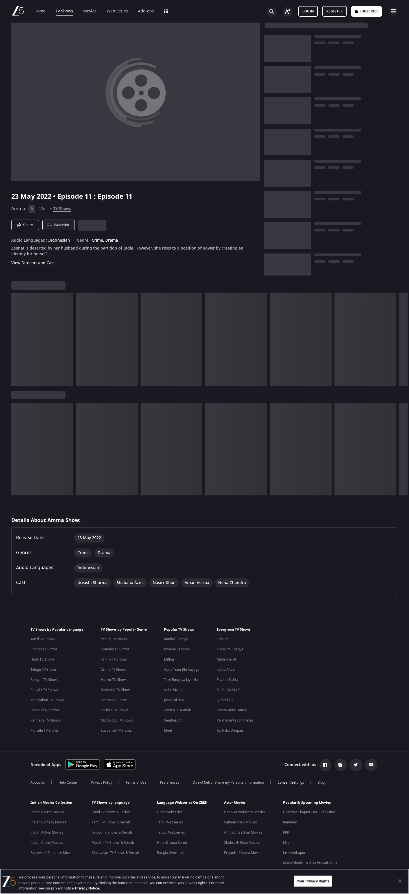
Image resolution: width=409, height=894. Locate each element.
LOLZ (164, 11)
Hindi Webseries (170, 812)
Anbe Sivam (173, 689)
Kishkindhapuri (294, 852)
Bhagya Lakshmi (177, 649)
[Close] (400, 881)
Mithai (169, 659)
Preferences (169, 782)
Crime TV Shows (113, 669)
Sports (186, 11)
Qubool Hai (225, 700)
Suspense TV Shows (116, 730)
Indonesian (59, 240)
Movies (86, 11)
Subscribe (367, 11)
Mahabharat (226, 659)
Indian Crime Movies (46, 842)
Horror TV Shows (114, 679)
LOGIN (308, 11)
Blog (321, 782)
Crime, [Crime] (98, 240)
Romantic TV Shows (116, 689)
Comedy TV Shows (115, 649)
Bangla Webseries (171, 852)
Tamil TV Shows (42, 639)
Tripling (222, 639)
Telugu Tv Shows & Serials (112, 832)
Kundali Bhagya (176, 639)
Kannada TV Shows (45, 720)
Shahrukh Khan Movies (242, 842)
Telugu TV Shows (43, 669)
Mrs (286, 842)
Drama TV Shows (114, 700)
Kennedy (290, 822)
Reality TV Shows (114, 639)
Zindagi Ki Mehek (177, 710)
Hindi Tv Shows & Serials (111, 812)
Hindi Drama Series (172, 842)
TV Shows (62, 209)
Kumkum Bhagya (230, 649)
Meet (168, 730)
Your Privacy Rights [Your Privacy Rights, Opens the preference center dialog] (313, 881)
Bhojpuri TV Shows (45, 710)
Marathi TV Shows (44, 730)
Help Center (67, 782)
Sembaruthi (173, 720)
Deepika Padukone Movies (245, 812)
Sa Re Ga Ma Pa (229, 689)
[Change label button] (288, 12)
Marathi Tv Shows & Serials (113, 842)
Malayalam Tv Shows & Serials (116, 852)
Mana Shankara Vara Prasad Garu (310, 862)
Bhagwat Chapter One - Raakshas (309, 812)
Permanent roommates (235, 720)
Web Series (113, 11)
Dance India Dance (232, 710)
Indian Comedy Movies (48, 822)
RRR (286, 832)
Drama (111, 240)
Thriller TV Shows (114, 710)
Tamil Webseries (170, 822)
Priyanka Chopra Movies (243, 852)
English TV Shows (44, 649)
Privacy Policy (101, 782)
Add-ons (142, 11)
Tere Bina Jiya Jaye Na (181, 679)
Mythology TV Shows (117, 720)
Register (334, 11)
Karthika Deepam (230, 730)
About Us (37, 782)
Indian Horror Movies (47, 812)
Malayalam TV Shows (47, 700)
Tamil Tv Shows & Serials (111, 822)
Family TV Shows (114, 659)
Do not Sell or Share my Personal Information (228, 782)
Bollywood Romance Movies (52, 852)
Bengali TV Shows (44, 679)
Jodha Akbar (226, 669)
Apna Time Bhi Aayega (182, 669)
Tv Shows (60, 11)
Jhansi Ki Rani (174, 700)
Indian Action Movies (46, 832)
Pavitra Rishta (227, 679)
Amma (18, 209)
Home (35, 11)
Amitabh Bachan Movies (243, 832)
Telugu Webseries (171, 832)
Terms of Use (136, 782)
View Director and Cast (33, 263)
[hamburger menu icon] (393, 11)
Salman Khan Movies (240, 822)
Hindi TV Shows (42, 659)
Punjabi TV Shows (44, 689)
